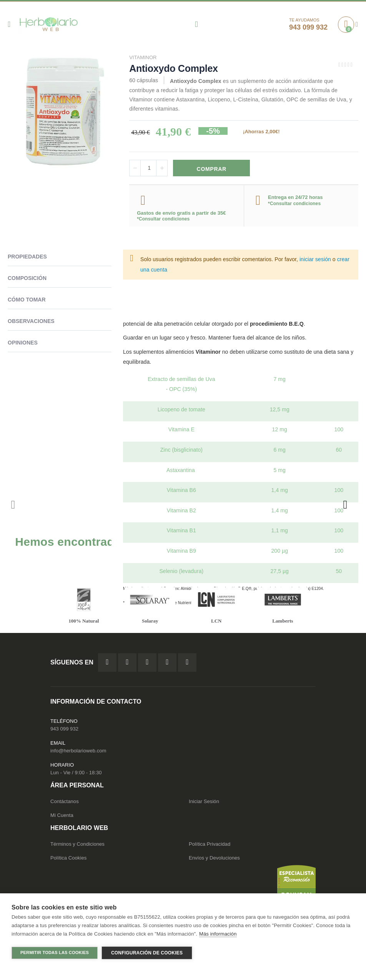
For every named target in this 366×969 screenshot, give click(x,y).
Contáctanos (64, 803)
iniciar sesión (315, 260)
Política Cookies (68, 859)
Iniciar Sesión (204, 803)
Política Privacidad (209, 845)
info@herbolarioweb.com (78, 752)
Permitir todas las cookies (54, 952)
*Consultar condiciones (163, 219)
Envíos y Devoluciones (214, 859)
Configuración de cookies (147, 953)
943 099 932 (64, 730)
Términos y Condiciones (77, 845)
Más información (217, 934)
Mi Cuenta (61, 817)
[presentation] (345, 505)
